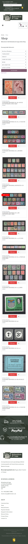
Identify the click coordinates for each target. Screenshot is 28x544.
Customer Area (5, 503)
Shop (2, 505)
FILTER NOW (14, 70)
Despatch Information (6, 512)
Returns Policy (5, 514)
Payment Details (5, 510)
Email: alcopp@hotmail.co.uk (8, 493)
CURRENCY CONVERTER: (9, 10)
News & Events (5, 507)
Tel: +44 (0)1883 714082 (7, 491)
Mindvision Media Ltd (17, 533)
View (12, 97)
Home (2, 35)
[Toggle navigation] (2, 25)
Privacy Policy (4, 516)
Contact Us (4, 518)
